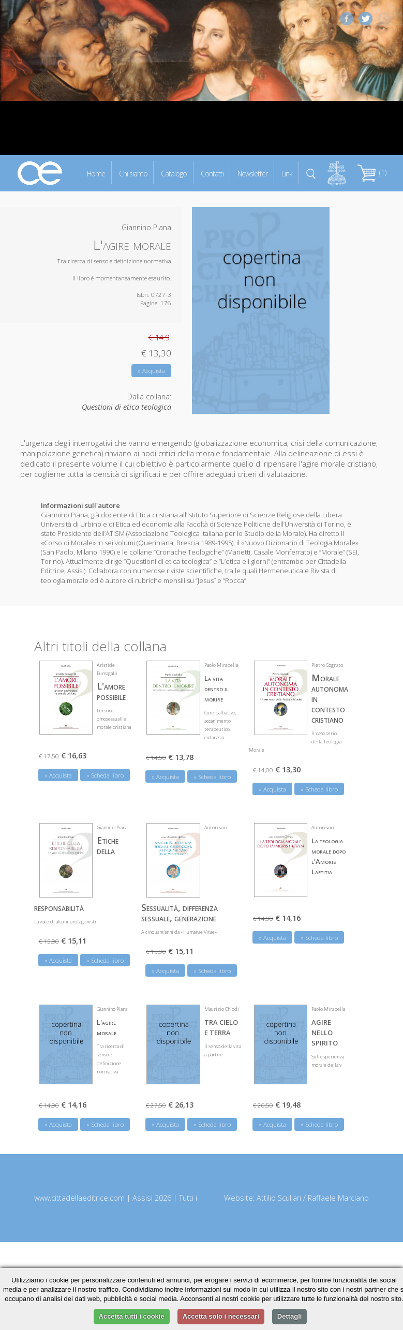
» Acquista (151, 371)
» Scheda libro (105, 775)
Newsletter (252, 173)
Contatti (212, 173)
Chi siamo (133, 173)
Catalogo (174, 173)
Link (286, 173)
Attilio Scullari (279, 1198)
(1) (371, 172)
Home (96, 173)
